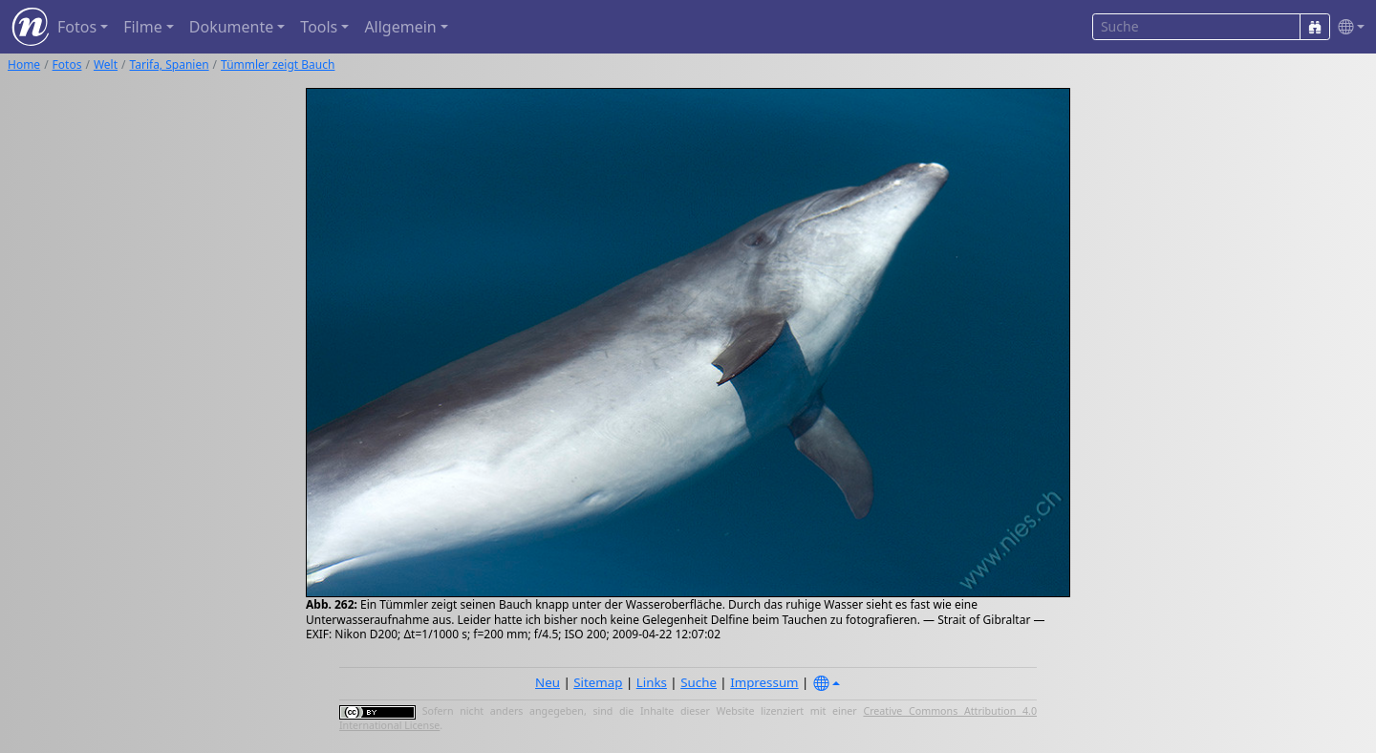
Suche (698, 682)
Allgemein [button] (400, 26)
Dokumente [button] (231, 26)
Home (24, 64)
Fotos (67, 64)
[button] (1347, 27)
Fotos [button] (77, 26)
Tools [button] (318, 26)
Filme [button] (142, 26)
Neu (547, 682)
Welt (106, 64)
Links (651, 682)
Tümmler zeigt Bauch (277, 64)
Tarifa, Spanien (169, 64)
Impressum (764, 682)
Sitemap (597, 682)
